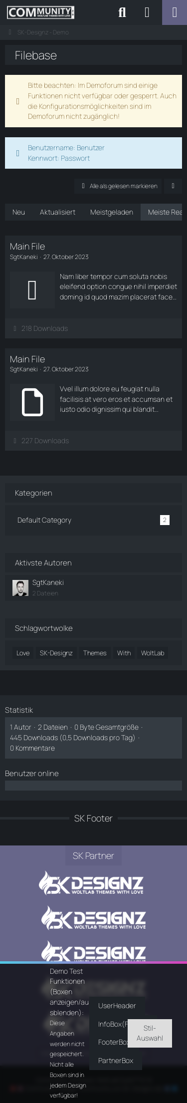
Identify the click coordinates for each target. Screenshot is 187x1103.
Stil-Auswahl (150, 1033)
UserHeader (117, 1005)
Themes (95, 652)
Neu (18, 212)
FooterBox (114, 1042)
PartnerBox (115, 1060)
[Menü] (174, 12)
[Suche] (122, 12)
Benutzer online (32, 773)
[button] (173, 186)
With (124, 652)
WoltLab (152, 652)
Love (22, 652)
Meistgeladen (111, 212)
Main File (27, 246)
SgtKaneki (48, 582)
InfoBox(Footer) (123, 1024)
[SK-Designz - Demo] (40, 12)
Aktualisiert (57, 212)
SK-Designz (56, 652)
